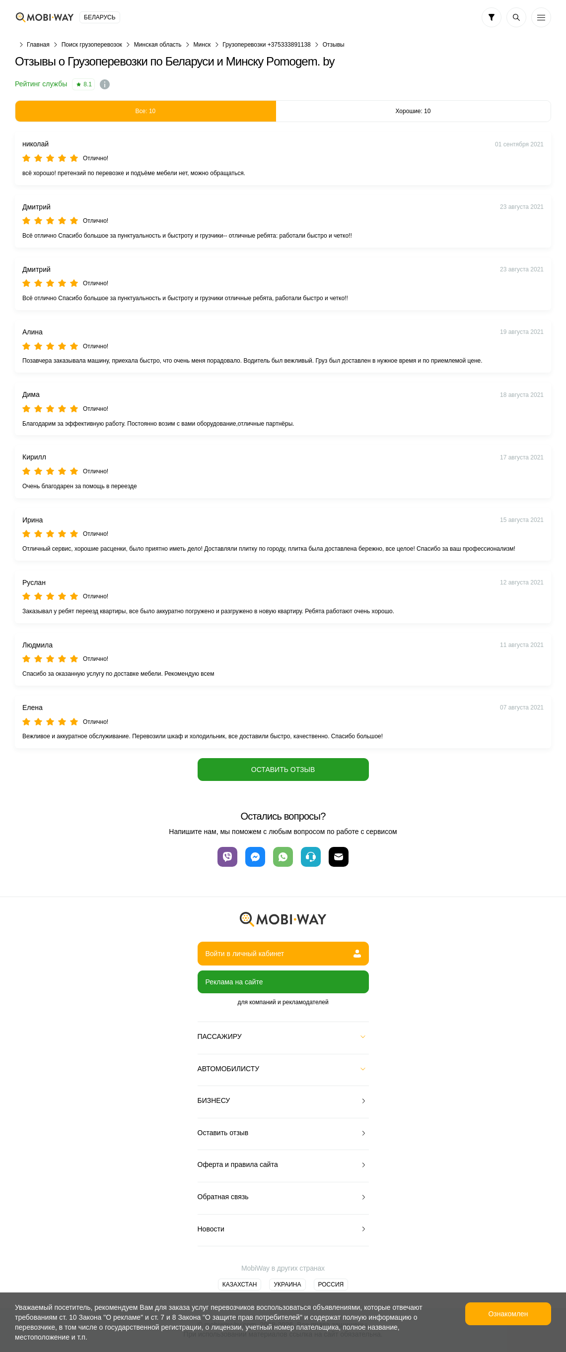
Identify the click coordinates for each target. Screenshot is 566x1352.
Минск (202, 44)
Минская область (158, 44)
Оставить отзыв (283, 769)
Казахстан (239, 1284)
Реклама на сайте (234, 982)
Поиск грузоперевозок (92, 44)
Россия (331, 1284)
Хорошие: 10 (412, 111)
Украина (287, 1284)
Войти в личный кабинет (283, 954)
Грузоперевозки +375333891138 (266, 44)
